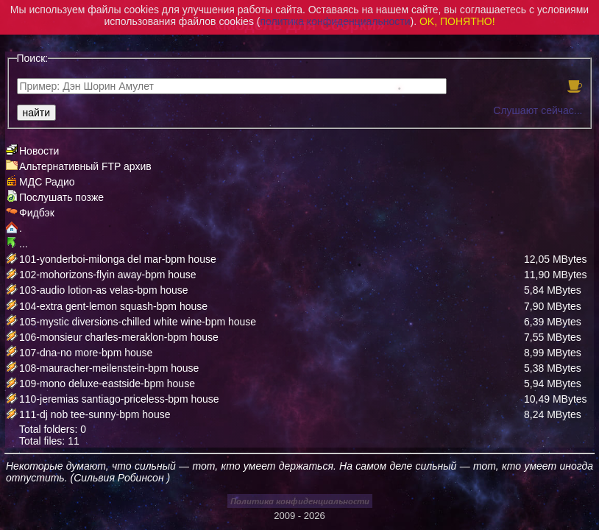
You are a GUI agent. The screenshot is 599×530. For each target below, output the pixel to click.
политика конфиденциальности (335, 21)
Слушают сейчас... (537, 110)
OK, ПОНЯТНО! (457, 21)
